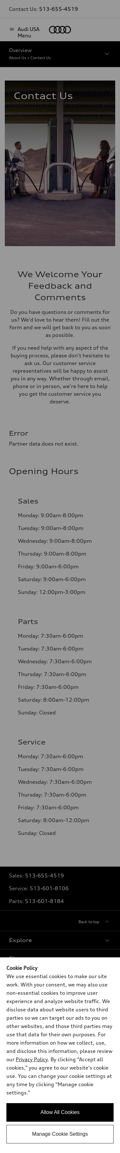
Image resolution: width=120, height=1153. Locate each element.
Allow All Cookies (60, 1112)
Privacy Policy (32, 1059)
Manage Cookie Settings (60, 1134)
